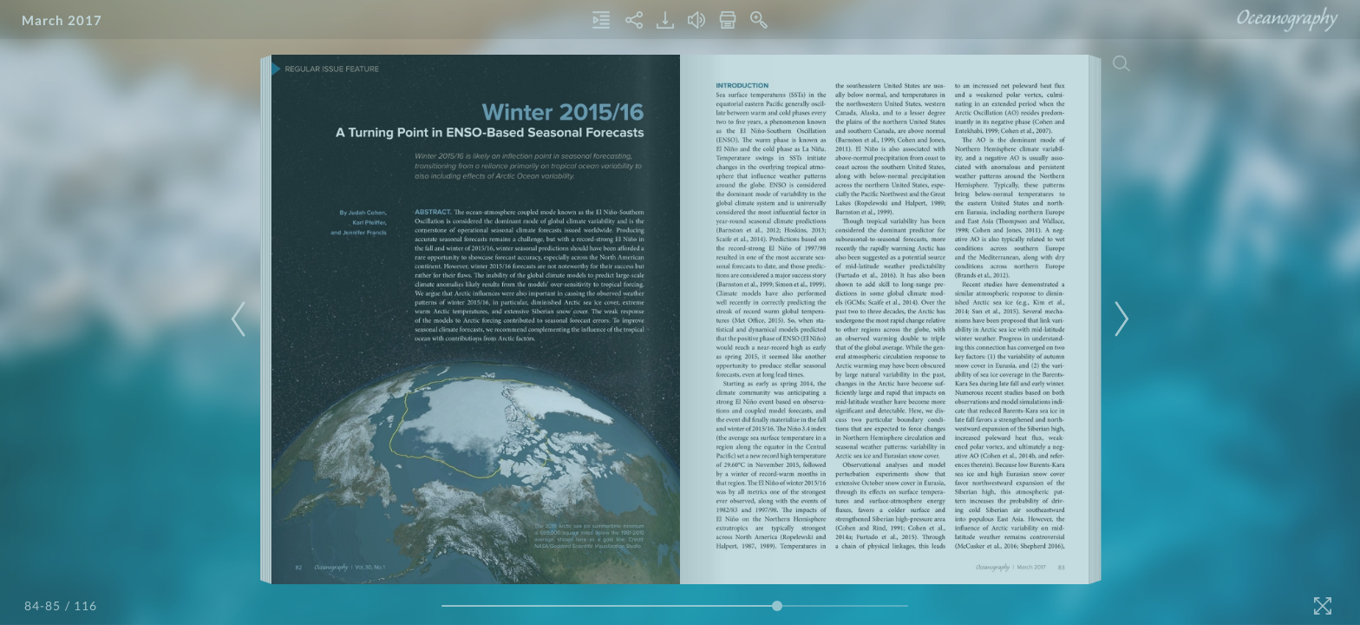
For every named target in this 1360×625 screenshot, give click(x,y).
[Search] (1121, 63)
